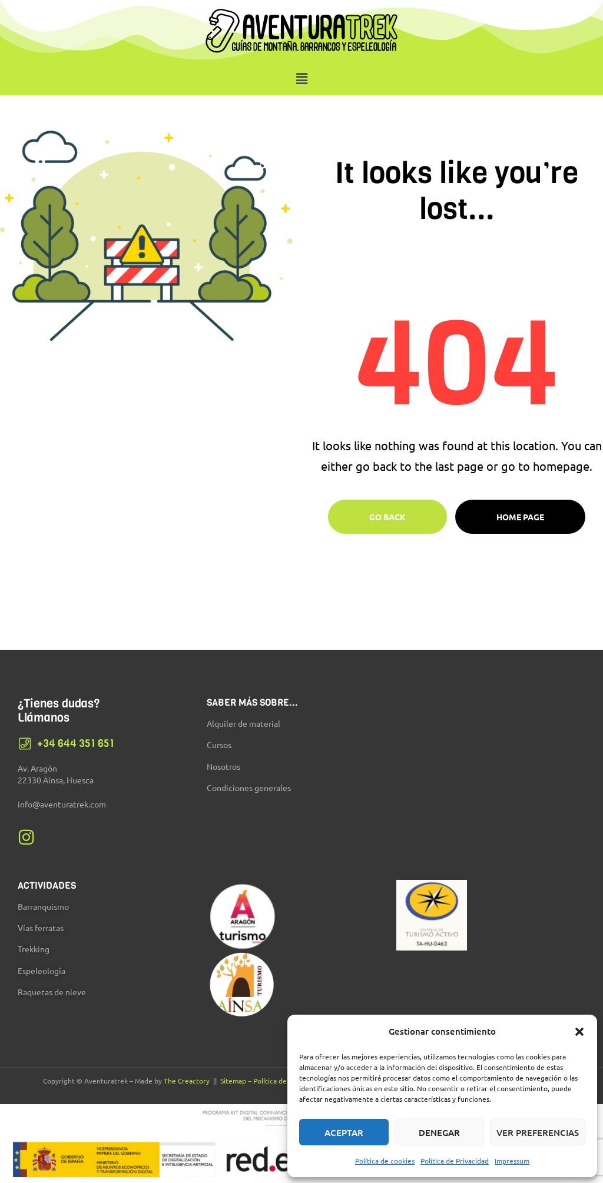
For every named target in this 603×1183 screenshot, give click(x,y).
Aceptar (343, 1132)
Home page (520, 516)
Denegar (439, 1132)
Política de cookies (385, 1160)
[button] (579, 1032)
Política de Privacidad (454, 1160)
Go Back (387, 516)
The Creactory (187, 1080)
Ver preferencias (537, 1132)
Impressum (512, 1160)
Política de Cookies (283, 1080)
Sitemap (233, 1080)
